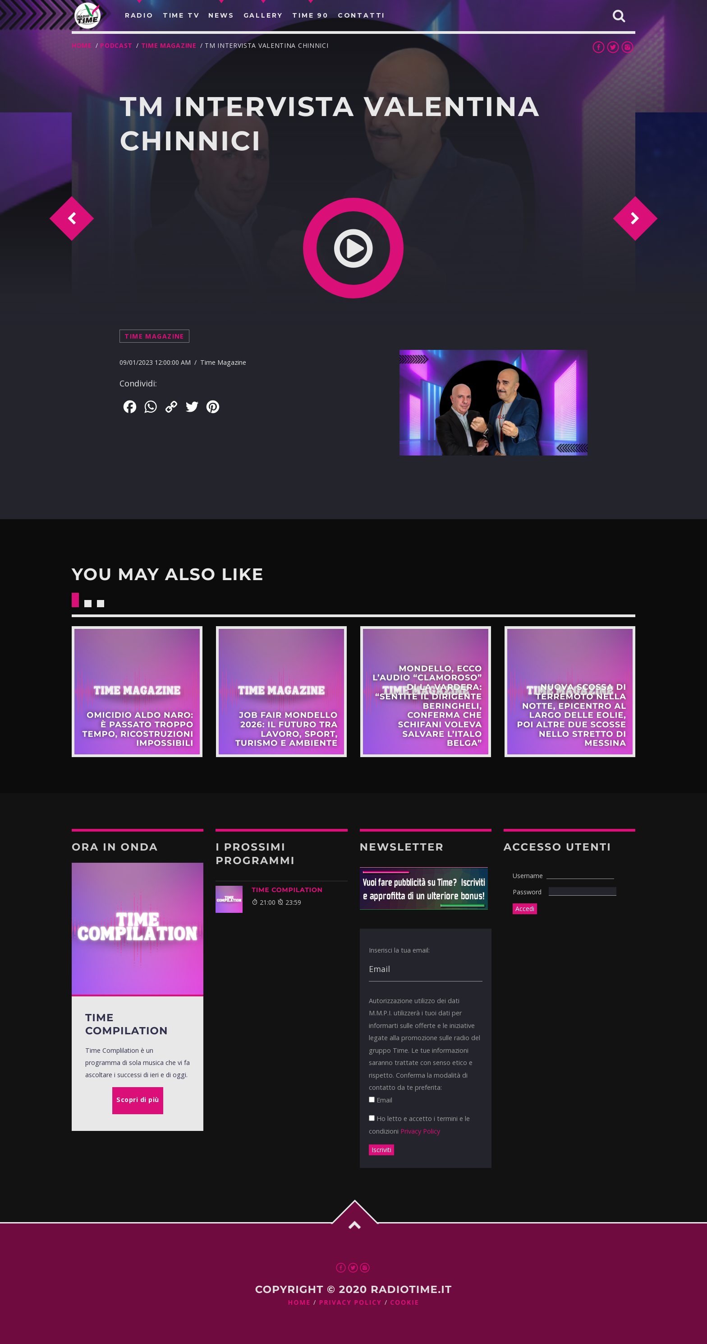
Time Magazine (169, 45)
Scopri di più (137, 691)
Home (82, 45)
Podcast (116, 45)
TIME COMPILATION (287, 890)
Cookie (404, 1302)
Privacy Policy (420, 1131)
